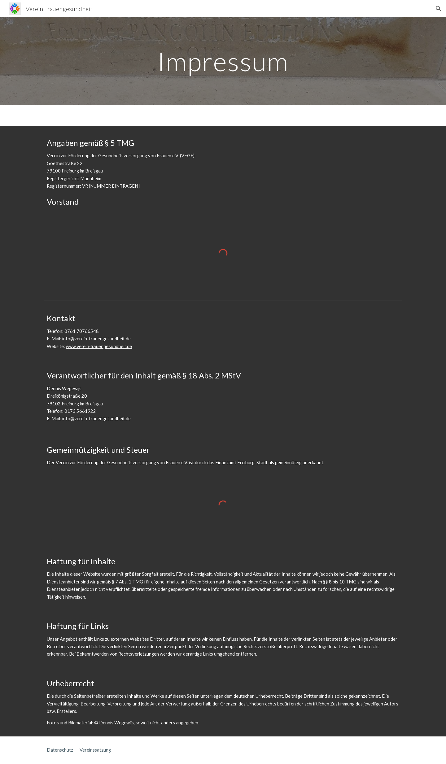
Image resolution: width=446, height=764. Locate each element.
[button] (438, 8)
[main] (223, 61)
